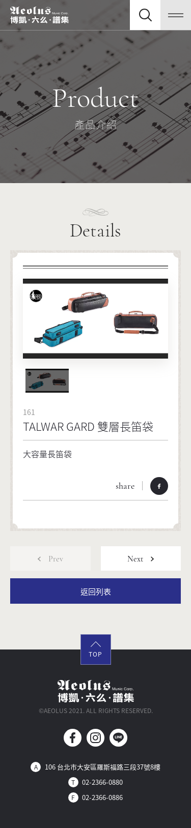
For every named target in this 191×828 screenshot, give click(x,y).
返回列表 (95, 591)
